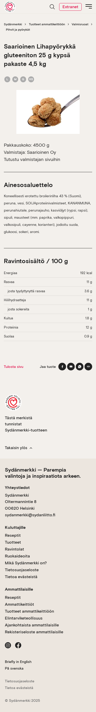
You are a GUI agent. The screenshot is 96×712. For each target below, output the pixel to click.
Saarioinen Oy (41, 152)
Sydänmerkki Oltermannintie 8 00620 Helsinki (20, 502)
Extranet (70, 6)
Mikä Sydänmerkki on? (26, 563)
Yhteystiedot (17, 487)
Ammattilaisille (19, 589)
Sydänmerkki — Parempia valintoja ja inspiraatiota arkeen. (43, 473)
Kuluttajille (15, 527)
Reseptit (13, 535)
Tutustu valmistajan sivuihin (32, 159)
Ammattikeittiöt (19, 604)
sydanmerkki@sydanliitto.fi (30, 514)
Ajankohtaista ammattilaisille (32, 625)
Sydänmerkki (13, 24)
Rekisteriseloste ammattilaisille (34, 631)
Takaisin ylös (18, 448)
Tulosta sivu (13, 367)
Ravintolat (14, 549)
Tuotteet (13, 542)
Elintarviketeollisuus (23, 618)
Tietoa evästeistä (21, 576)
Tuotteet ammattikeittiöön (47, 24)
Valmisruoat (80, 24)
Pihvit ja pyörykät (18, 29)
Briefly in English (18, 662)
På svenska (14, 668)
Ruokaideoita (17, 556)
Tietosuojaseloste (22, 569)
